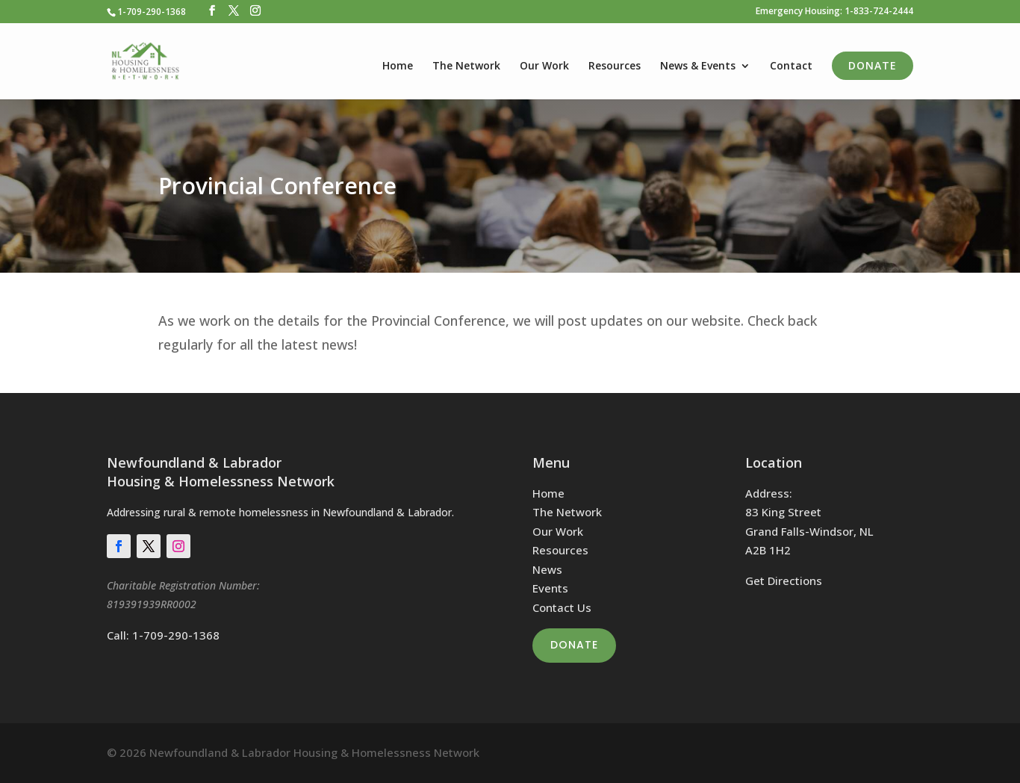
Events (550, 588)
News (547, 569)
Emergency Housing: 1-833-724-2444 (834, 12)
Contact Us (561, 607)
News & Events (698, 66)
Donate (872, 65)
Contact (791, 66)
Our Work (544, 66)
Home (397, 66)
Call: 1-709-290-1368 (163, 635)
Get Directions (783, 580)
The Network (466, 66)
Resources (614, 66)
